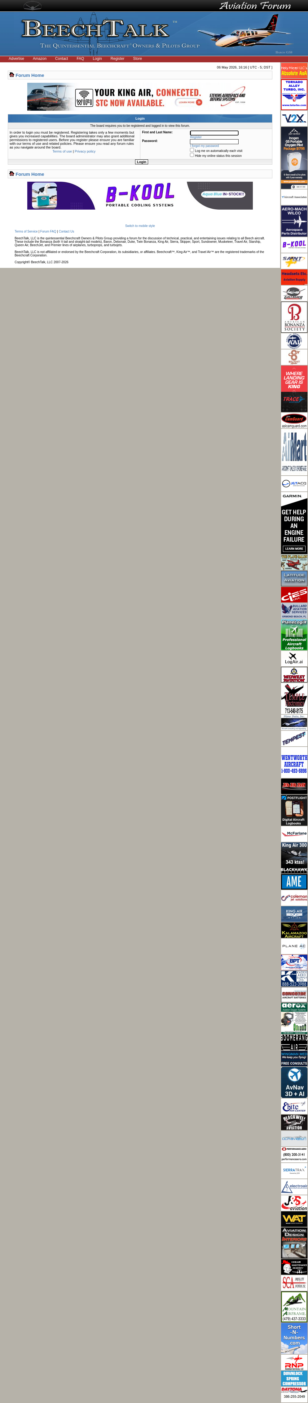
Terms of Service (26, 231)
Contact (61, 58)
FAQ (80, 58)
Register (118, 58)
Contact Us (66, 231)
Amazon (39, 58)
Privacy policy (85, 151)
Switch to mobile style (140, 226)
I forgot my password (204, 146)
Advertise (16, 58)
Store (137, 58)
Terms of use (62, 151)
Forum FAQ (48, 231)
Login (97, 58)
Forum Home (29, 75)
